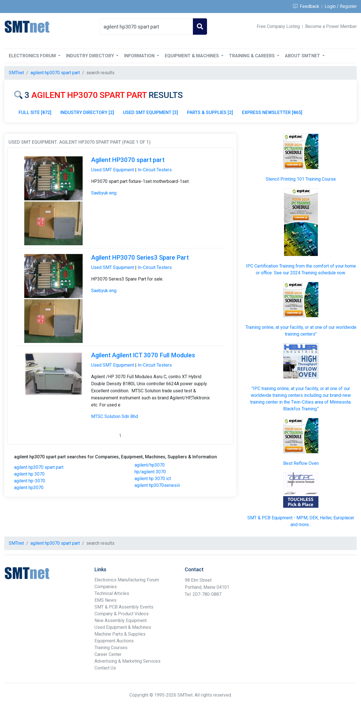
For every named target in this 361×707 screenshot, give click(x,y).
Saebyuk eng (103, 193)
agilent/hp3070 (150, 465)
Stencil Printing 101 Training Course (301, 179)
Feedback (306, 6)
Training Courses (110, 647)
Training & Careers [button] (252, 55)
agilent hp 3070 (29, 474)
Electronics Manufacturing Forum (126, 580)
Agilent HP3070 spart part (127, 159)
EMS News (105, 600)
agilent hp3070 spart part (38, 467)
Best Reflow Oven (301, 463)
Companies (105, 586)
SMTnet (16, 72)
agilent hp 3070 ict (153, 478)
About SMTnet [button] (303, 55)
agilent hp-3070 (29, 480)
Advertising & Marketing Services (127, 661)
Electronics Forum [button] (33, 55)
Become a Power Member (331, 26)
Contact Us (105, 668)
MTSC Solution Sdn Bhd (114, 416)
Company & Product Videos (121, 613)
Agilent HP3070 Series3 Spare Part (140, 257)
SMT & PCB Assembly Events (123, 607)
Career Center (108, 654)
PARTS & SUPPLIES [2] (210, 112)
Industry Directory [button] (90, 55)
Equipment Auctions (114, 640)
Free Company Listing (278, 26)
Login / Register (341, 6)
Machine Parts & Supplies (120, 634)
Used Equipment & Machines (122, 627)
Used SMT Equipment (112, 169)
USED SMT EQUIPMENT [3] (150, 112)
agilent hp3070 (28, 487)
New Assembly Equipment (120, 620)
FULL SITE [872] (35, 112)
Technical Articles (111, 593)
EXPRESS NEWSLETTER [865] (272, 112)
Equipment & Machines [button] (192, 55)
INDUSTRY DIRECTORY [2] (87, 112)
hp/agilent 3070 (150, 471)
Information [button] (140, 55)
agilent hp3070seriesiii (157, 485)
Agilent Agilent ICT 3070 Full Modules (143, 355)
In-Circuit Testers (155, 169)
